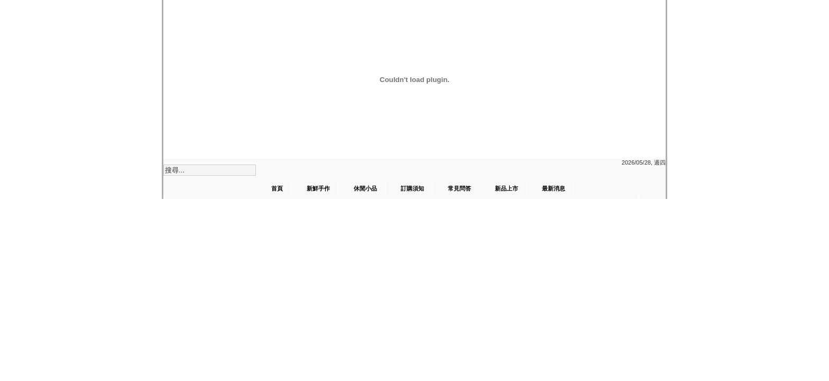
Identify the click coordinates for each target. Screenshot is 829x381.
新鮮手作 (318, 188)
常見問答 (459, 188)
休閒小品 (365, 188)
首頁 (277, 188)
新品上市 (506, 188)
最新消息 (553, 188)
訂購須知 (412, 188)
